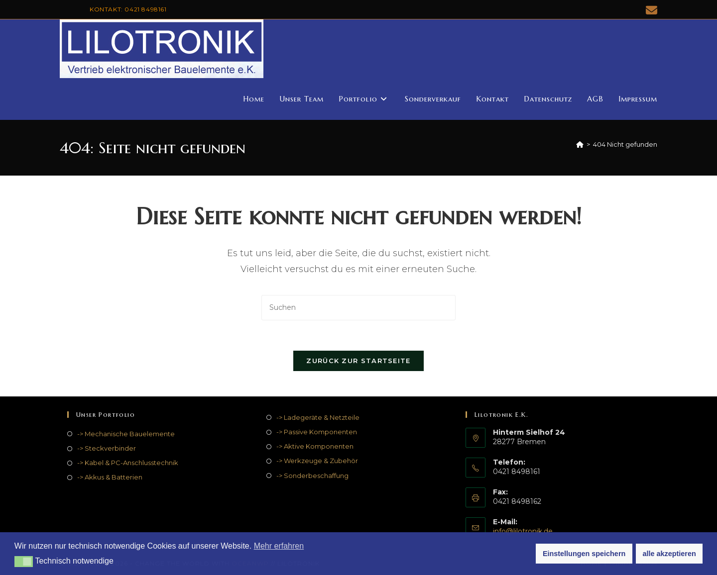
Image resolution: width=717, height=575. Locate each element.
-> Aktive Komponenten (315, 446)
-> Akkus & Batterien (109, 477)
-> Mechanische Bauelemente (126, 434)
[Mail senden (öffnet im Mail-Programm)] (650, 10)
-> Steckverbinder (106, 448)
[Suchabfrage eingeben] (358, 307)
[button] (23, 561)
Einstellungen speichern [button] (584, 554)
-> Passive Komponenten (316, 432)
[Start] (580, 144)
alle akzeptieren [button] (669, 554)
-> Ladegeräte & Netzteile (317, 417)
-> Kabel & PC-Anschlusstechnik (127, 463)
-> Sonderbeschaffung (312, 475)
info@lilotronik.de (523, 531)
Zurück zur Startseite (358, 361)
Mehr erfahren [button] (279, 546)
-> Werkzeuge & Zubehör (317, 461)
